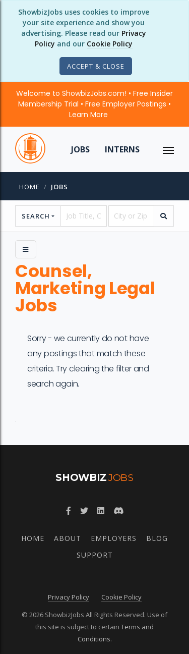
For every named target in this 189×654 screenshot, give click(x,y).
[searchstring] (83, 216)
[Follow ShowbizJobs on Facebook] (68, 510)
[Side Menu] (25, 249)
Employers (114, 538)
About (67, 538)
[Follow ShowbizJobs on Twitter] (84, 510)
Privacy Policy (68, 597)
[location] (131, 216)
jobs (59, 186)
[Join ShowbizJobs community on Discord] (118, 510)
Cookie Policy (110, 43)
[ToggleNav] (168, 149)
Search (36, 216)
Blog (157, 538)
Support (95, 555)
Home (29, 186)
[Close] (95, 66)
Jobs (80, 149)
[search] (164, 216)
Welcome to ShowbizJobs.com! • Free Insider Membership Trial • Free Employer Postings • (94, 104)
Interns (122, 149)
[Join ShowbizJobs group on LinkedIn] (100, 510)
